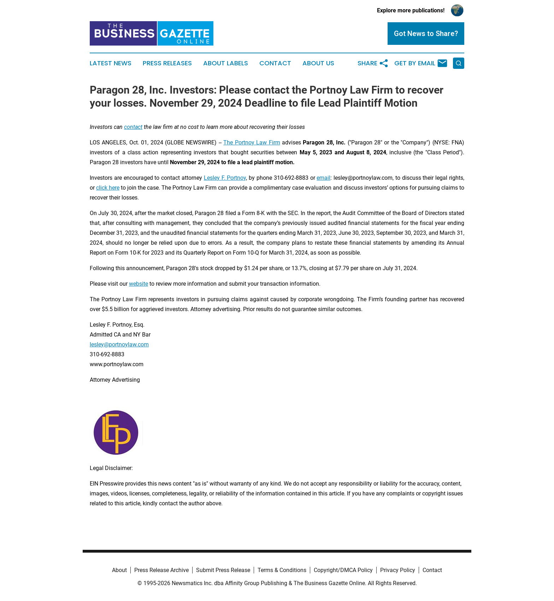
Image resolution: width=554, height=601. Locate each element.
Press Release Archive (161, 570)
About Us (318, 63)
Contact (275, 63)
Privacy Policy (397, 570)
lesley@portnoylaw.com (119, 344)
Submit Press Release (223, 570)
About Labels (225, 63)
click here (107, 187)
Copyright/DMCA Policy (343, 570)
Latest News (110, 63)
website (138, 283)
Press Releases (167, 63)
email (323, 177)
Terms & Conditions (282, 570)
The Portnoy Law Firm (251, 142)
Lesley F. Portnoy (225, 177)
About (119, 570)
